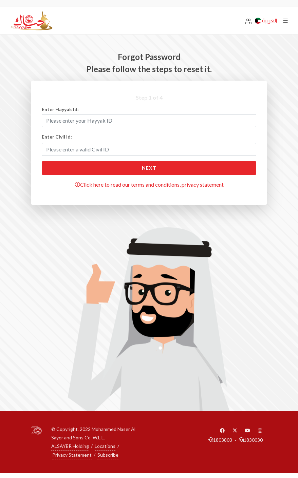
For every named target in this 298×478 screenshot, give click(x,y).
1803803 (220, 440)
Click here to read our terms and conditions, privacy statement (149, 184)
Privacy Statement (72, 455)
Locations (105, 446)
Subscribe (107, 455)
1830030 (251, 440)
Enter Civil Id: (57, 137)
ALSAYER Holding (70, 446)
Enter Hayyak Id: (60, 109)
